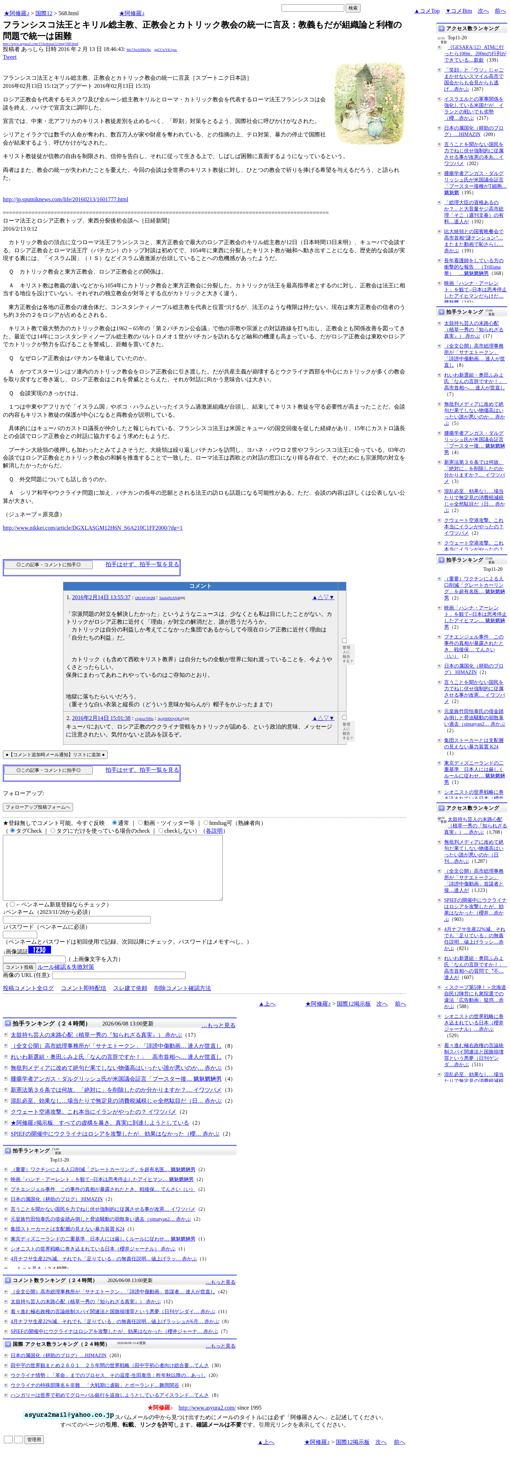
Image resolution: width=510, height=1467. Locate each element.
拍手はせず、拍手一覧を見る (142, 564)
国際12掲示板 (354, 1016)
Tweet (10, 57)
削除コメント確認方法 (182, 1001)
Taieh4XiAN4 (169, 598)
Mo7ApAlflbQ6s (138, 50)
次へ (483, 11)
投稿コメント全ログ (28, 1001)
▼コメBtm (459, 11)
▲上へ (267, 1016)
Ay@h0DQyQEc (170, 719)
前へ (500, 11)
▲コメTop (427, 11)
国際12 (43, 13)
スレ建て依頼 (130, 1001)
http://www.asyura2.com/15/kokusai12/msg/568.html (40, 44)
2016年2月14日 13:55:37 (101, 597)
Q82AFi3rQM (145, 598)
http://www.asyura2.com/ (207, 1420)
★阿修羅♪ (16, 13)
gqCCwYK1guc (165, 50)
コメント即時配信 (83, 1001)
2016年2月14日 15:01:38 (101, 718)
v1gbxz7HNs (144, 719)
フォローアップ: (23, 793)
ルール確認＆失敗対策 (66, 980)
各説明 (214, 831)
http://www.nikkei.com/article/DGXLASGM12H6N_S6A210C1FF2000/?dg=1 (93, 528)
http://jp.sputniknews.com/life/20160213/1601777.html (65, 199)
